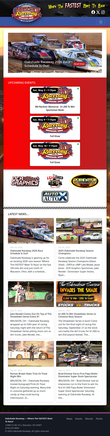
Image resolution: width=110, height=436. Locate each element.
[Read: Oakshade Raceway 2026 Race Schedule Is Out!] (55, 53)
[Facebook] (93, 12)
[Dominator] (84, 181)
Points (99, 418)
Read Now (79, 63)
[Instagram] (103, 12)
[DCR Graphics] (25, 181)
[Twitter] (98, 12)
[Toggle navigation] (101, 22)
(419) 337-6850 (12, 428)
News (69, 418)
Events (78, 418)
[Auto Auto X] (55, 197)
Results (89, 418)
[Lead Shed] (55, 181)
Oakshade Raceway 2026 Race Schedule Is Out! (47, 64)
